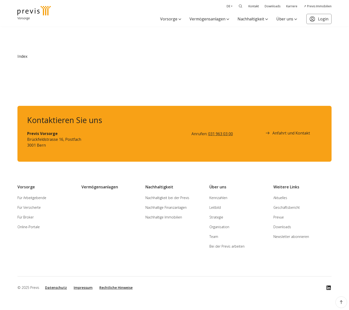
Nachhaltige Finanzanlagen (166, 207)
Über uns (284, 19)
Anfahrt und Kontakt (287, 133)
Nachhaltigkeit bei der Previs (167, 197)
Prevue (278, 217)
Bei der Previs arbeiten (227, 246)
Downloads (272, 6)
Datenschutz (56, 287)
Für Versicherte (29, 207)
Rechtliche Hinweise (116, 287)
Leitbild (215, 207)
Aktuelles (280, 197)
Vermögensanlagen (207, 19)
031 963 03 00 (220, 133)
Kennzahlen (218, 197)
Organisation (219, 227)
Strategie (216, 217)
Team (213, 236)
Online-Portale (28, 227)
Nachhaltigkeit (251, 19)
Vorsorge (168, 19)
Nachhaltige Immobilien (163, 217)
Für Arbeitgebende (31, 197)
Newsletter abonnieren (291, 236)
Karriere (291, 6)
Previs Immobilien (319, 6)
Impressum (83, 287)
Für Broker (25, 217)
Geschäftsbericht (286, 207)
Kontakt (253, 6)
